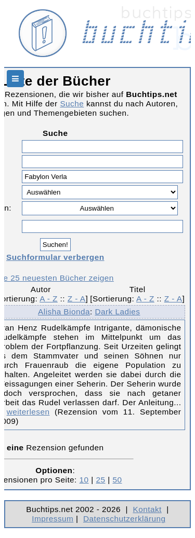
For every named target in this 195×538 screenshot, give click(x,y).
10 (84, 479)
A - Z (49, 298)
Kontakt (147, 509)
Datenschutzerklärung (124, 518)
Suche (72, 103)
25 (101, 479)
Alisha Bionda (64, 311)
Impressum (52, 518)
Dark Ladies (117, 311)
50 (117, 479)
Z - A (77, 298)
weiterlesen (28, 411)
